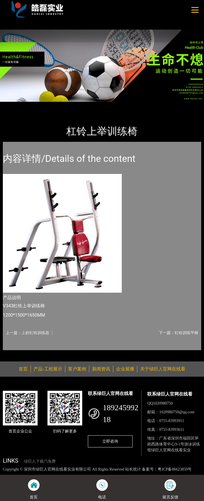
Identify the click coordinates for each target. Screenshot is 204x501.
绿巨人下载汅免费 (40, 461)
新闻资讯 (101, 369)
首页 (12, 105)
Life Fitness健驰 (68, 105)
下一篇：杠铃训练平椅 (178, 333)
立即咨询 (110, 441)
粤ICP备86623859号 (175, 469)
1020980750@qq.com (176, 412)
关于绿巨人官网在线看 (162, 369)
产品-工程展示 (35, 105)
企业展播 (125, 369)
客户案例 (77, 369)
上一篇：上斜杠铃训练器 (27, 333)
